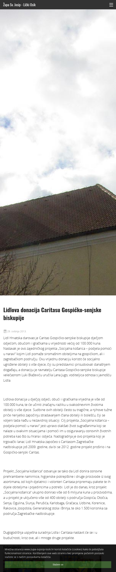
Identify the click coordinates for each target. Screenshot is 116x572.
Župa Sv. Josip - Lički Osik (19, 4)
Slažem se (58, 564)
